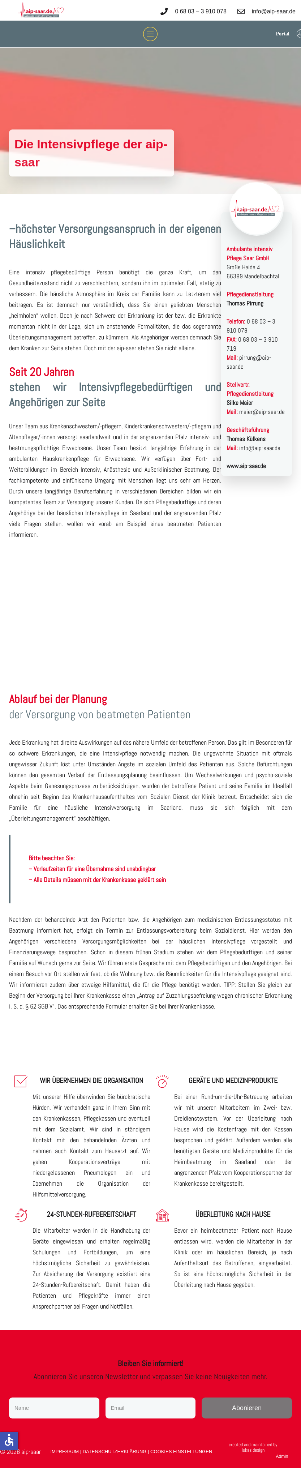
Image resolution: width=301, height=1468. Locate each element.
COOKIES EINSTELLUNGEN (181, 1451)
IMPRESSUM (65, 1451)
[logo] (41, 10)
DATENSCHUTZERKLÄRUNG (115, 1451)
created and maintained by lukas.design (253, 1447)
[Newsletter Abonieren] (247, 1408)
